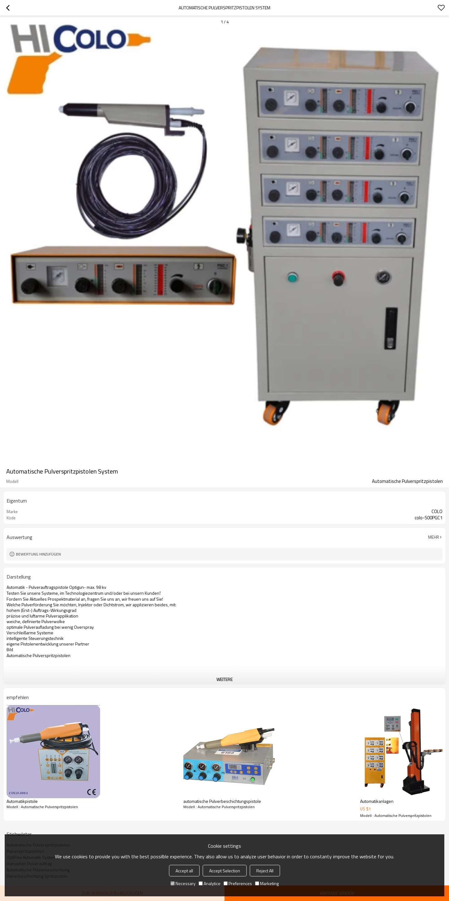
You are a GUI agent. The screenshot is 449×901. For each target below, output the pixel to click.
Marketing (267, 883)
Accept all (184, 870)
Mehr (433, 537)
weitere (224, 679)
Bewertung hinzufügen (38, 554)
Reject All (264, 870)
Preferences (238, 883)
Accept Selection (224, 870)
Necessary (183, 883)
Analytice (209, 883)
